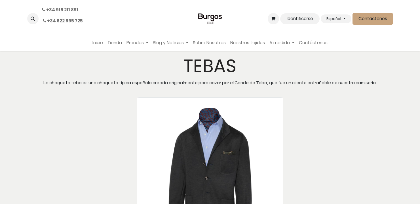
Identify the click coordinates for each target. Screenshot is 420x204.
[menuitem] (97, 42)
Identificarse (300, 19)
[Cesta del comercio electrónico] (273, 18)
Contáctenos (372, 19)
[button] (33, 18)
